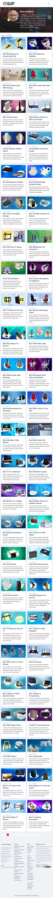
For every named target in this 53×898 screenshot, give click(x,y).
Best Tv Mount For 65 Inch (13, 310)
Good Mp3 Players (10, 756)
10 (28, 834)
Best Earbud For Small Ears (19, 867)
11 (31, 834)
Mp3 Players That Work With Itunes (19, 847)
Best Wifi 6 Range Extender (18, 871)
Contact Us (38, 866)
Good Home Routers (10, 595)
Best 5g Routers (17, 856)
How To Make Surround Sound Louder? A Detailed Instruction (30, 886)
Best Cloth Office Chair (37, 344)
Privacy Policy (44, 865)
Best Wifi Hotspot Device (38, 564)
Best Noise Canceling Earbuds (18, 874)
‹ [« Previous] (2, 834)
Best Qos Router (35, 662)
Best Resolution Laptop (38, 472)
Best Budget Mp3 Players (18, 853)
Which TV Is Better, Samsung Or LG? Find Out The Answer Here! (30, 867)
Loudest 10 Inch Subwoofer (39, 725)
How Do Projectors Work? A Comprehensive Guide (30, 859)
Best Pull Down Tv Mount (12, 247)
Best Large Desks (35, 756)
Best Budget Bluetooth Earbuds (19, 864)
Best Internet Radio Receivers (18, 859)
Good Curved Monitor (11, 279)
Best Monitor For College (12, 501)
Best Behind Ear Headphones (17, 877)
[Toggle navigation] (49, 3)
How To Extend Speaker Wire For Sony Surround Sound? (30, 849)
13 (36, 834)
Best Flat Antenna (9, 564)
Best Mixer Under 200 (37, 440)
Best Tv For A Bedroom (11, 472)
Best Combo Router (10, 117)
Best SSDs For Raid (18, 861)
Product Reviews (18, 880)
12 (34, 834)
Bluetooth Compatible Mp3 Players (19, 850)
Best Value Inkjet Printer (12, 725)
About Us (38, 865)
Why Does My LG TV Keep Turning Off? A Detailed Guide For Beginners (30, 876)
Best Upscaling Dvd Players (13, 182)
